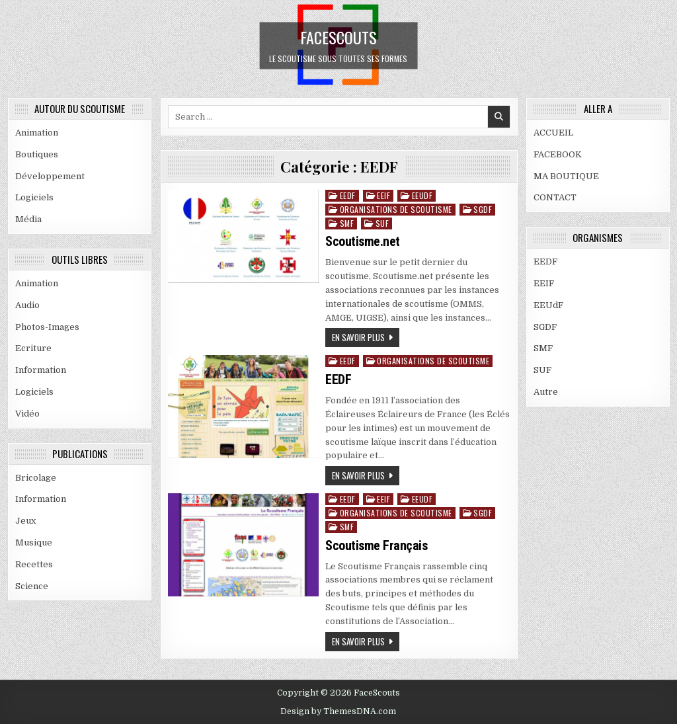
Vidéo (27, 414)
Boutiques (36, 154)
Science (31, 586)
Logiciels (34, 197)
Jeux (25, 521)
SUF (382, 223)
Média (28, 219)
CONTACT (555, 197)
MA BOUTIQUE (566, 176)
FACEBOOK (558, 154)
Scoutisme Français (376, 545)
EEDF (348, 195)
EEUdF (422, 195)
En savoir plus (358, 337)
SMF (347, 223)
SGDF (482, 209)
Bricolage (35, 478)
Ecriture (33, 348)
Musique (33, 542)
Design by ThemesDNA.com (338, 711)
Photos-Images (47, 327)
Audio (27, 305)
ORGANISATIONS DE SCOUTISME (396, 209)
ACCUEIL (553, 133)
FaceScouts (338, 36)
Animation (36, 133)
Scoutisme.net (362, 241)
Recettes (34, 564)
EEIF (383, 195)
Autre (546, 392)
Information (40, 370)
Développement (50, 176)
